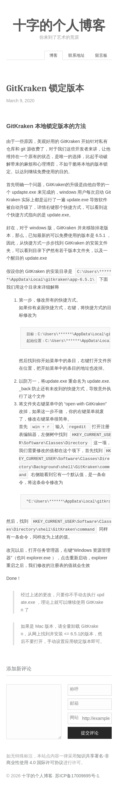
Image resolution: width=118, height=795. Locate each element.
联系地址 (76, 55)
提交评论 (89, 732)
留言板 (101, 55)
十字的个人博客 (59, 25)
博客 (53, 55)
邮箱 (74, 703)
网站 (74, 717)
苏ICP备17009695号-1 (77, 775)
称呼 (74, 689)
